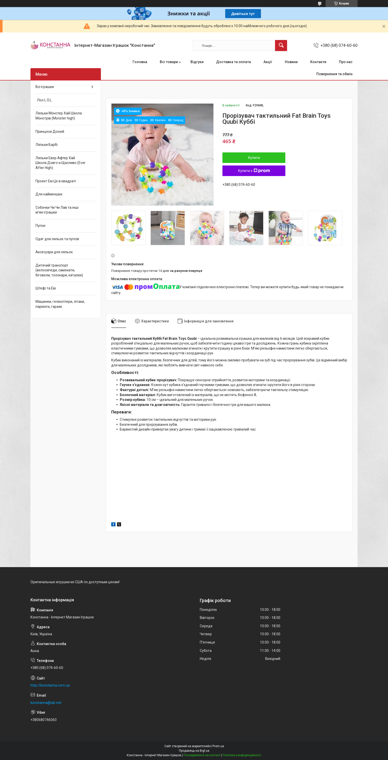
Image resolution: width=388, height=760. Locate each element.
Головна (140, 62)
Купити (254, 158)
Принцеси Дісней (49, 132)
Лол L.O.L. (43, 100)
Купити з (254, 170)
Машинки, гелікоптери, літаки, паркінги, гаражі (60, 304)
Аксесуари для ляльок (54, 252)
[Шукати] (281, 45)
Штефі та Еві (45, 288)
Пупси (40, 226)
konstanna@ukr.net (45, 703)
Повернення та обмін (334, 74)
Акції (267, 62)
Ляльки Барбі (46, 145)
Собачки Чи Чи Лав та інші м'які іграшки (57, 210)
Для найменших (48, 194)
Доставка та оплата (233, 62)
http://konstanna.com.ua (50, 685)
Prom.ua (218, 746)
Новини (291, 62)
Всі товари (169, 62)
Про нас (346, 62)
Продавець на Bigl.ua (194, 750)
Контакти (318, 62)
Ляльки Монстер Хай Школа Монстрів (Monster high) (58, 115)
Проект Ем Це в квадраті (55, 181)
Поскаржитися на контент (201, 755)
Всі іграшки (44, 87)
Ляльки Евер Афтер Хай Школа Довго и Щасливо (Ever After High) (60, 163)
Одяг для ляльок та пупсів (57, 239)
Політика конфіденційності (242, 755)
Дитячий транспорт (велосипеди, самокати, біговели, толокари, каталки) (59, 270)
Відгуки (197, 62)
